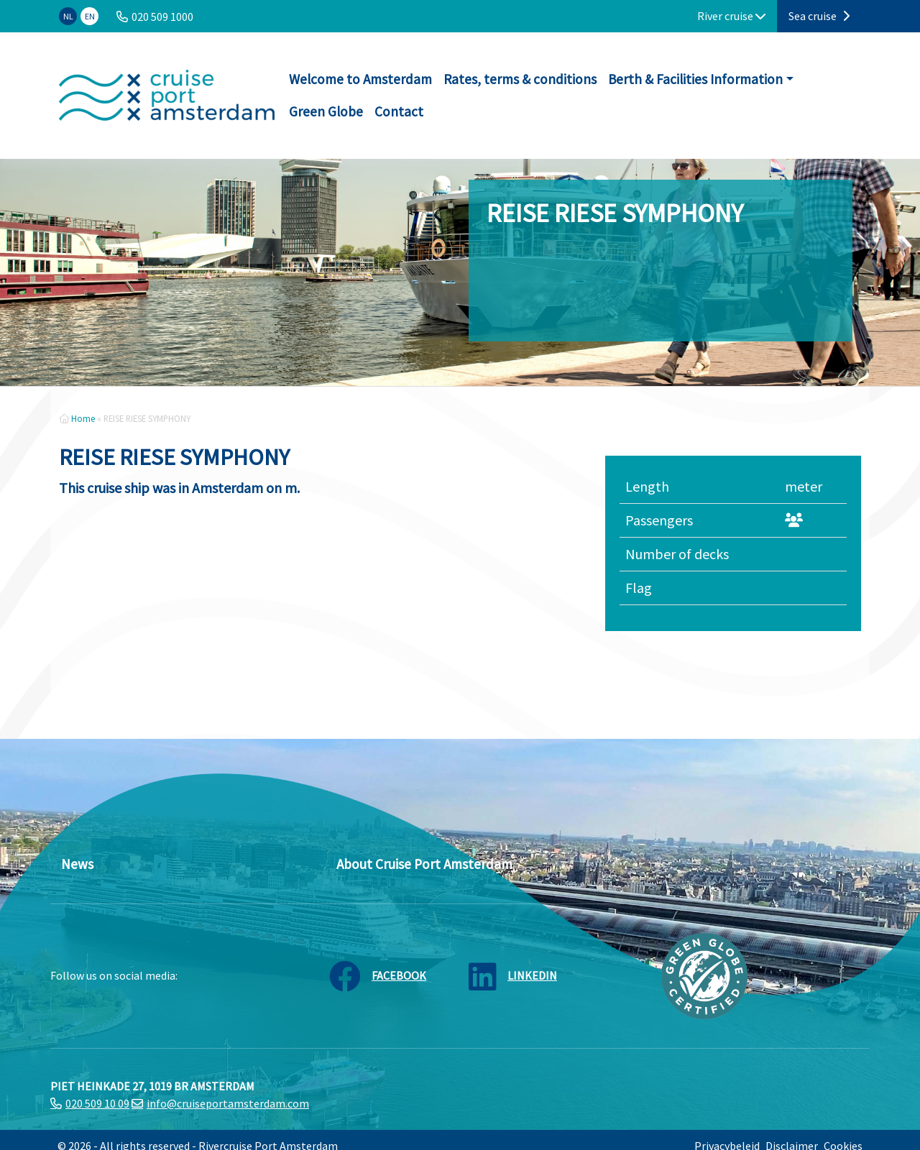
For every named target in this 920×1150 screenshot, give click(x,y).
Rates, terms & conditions (520, 79)
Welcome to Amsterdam (360, 79)
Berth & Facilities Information (695, 79)
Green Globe (326, 111)
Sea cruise (819, 16)
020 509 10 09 (97, 1103)
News (77, 864)
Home (83, 418)
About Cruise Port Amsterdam (424, 864)
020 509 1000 (162, 16)
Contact (398, 111)
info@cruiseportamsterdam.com (228, 1103)
